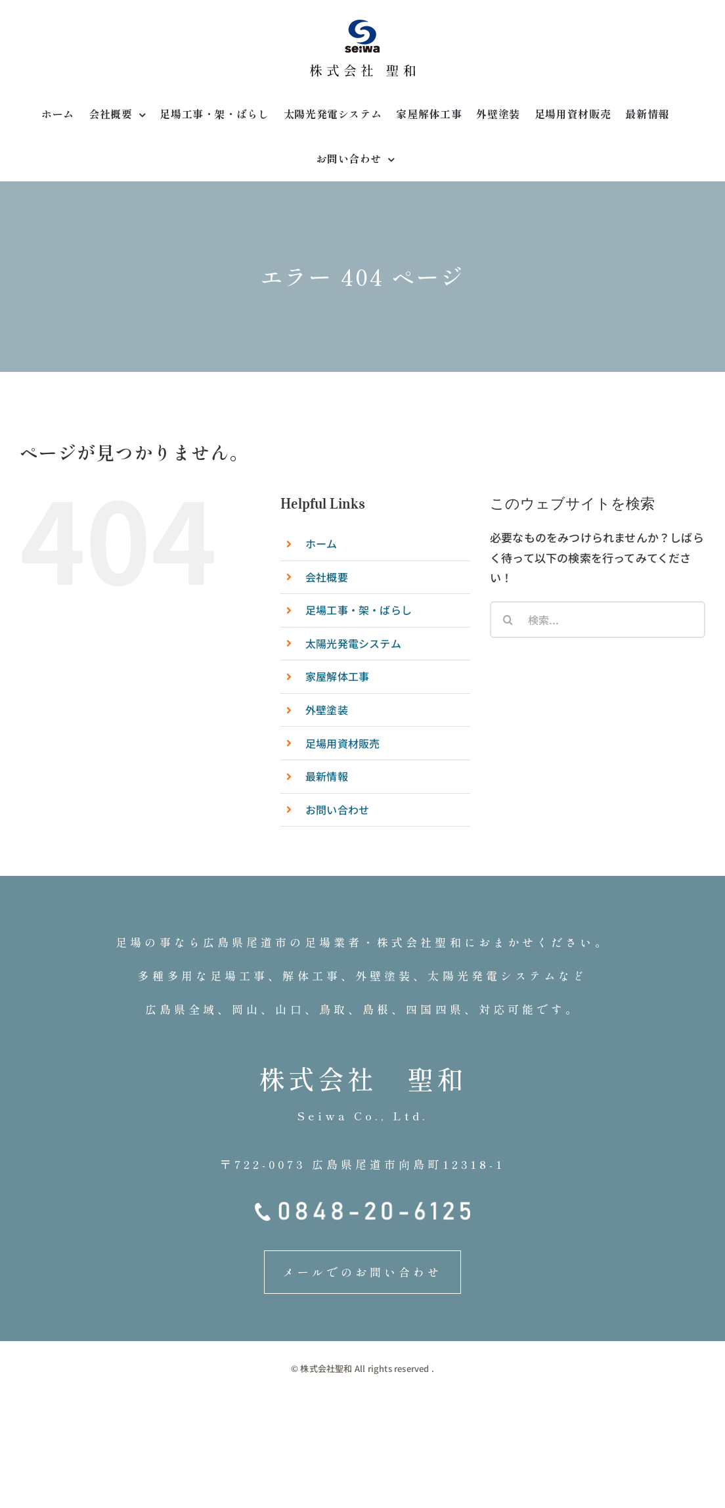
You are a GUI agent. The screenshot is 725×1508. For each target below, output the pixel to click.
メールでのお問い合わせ (362, 1272)
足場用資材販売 (342, 743)
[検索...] (597, 619)
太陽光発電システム (353, 643)
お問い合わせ (337, 809)
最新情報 (326, 776)
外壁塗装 (326, 710)
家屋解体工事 (337, 676)
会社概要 (326, 577)
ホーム (321, 543)
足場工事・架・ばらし (358, 610)
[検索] (508, 619)
